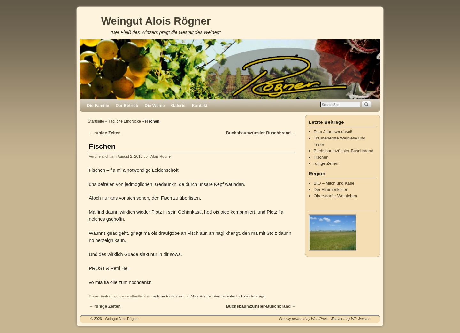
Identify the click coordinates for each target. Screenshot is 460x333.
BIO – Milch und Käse (334, 183)
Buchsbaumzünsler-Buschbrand (261, 133)
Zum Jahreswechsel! (333, 131)
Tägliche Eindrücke (124, 121)
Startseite (96, 121)
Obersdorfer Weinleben (335, 196)
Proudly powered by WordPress (304, 319)
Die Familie (98, 105)
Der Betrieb (127, 105)
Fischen (321, 157)
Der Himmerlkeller (331, 189)
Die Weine (155, 105)
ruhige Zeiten (104, 133)
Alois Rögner (161, 156)
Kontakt (199, 105)
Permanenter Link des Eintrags (239, 296)
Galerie (178, 105)
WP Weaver (360, 319)
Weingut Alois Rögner (156, 21)
